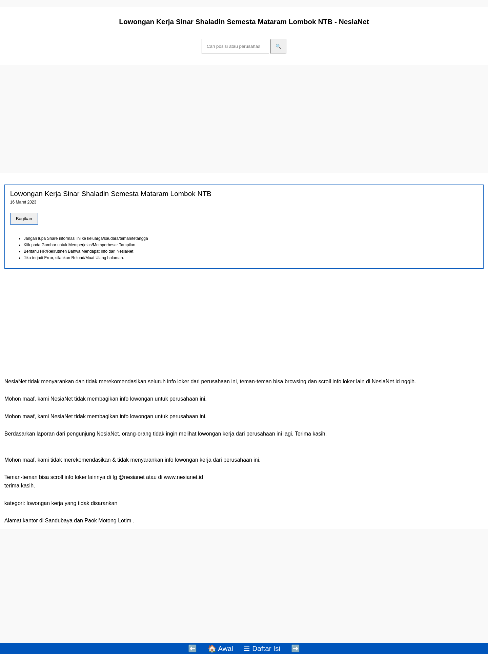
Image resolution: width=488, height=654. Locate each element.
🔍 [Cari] (278, 46)
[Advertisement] (203, 119)
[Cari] (235, 46)
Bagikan (24, 218)
